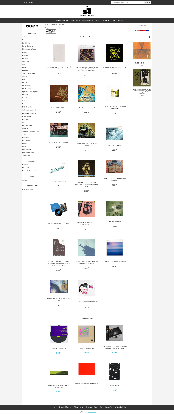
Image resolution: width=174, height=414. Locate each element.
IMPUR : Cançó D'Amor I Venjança (58, 142)
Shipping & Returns (62, 20)
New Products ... (27, 149)
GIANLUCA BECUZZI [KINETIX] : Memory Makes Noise (114, 107)
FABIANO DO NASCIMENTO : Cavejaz (58, 223)
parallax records (92, 411)
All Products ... (26, 156)
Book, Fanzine (26, 140)
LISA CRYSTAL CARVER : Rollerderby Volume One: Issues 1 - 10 (86, 223)
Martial (24, 52)
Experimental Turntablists (57, 24)
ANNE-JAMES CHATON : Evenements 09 (86, 383)
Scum (24, 64)
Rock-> (24, 82)
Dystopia (25, 55)
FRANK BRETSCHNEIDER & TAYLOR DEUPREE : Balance (58, 386)
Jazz (23, 122)
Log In (31, 2)
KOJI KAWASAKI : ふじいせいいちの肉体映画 (59, 68)
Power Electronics (28, 46)
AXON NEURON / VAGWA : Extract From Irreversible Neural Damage (86, 262)
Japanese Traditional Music (30, 131)
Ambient (24, 76)
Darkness (25, 58)
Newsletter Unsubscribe (29, 171)
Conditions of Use (87, 20)
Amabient (25, 180)
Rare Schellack (27, 125)
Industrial (25, 40)
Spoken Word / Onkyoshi (30, 92)
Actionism (25, 37)
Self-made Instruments (29, 110)
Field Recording (27, 107)
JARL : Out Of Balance (114, 221)
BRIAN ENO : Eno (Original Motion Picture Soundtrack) (86, 302)
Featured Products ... (28, 153)
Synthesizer (26, 61)
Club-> (24, 67)
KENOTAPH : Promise (115, 145)
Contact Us (105, 20)
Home (25, 2)
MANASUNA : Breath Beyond (87, 108)
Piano (24, 79)
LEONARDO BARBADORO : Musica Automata (87, 144)
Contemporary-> (27, 85)
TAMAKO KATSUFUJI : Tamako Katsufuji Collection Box (114, 179)
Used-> (24, 143)
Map (97, 20)
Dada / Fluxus (26, 88)
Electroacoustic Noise (29, 49)
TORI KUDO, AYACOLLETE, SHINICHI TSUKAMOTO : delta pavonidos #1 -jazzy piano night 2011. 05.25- (59, 263)
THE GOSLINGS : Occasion (59, 107)
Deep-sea (25, 70)
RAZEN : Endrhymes (142, 53)
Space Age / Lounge (28, 73)
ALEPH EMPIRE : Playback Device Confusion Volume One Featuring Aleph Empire (114, 347)
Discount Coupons (28, 168)
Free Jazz (25, 119)
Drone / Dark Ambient (29, 113)
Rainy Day (25, 137)
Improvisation (26, 116)
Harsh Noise (26, 43)
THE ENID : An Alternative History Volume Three (114, 68)
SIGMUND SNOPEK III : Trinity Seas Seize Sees (59, 299)
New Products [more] (142, 37)
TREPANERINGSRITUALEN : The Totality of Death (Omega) (142, 81)
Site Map (25, 165)
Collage (24, 101)
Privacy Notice (75, 20)
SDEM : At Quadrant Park (87, 348)
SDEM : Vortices (114, 385)
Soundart (25, 95)
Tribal (24, 134)
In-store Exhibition (117, 20)
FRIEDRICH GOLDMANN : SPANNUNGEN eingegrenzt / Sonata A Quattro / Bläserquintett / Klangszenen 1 (86, 68)
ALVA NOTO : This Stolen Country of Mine (114, 261)
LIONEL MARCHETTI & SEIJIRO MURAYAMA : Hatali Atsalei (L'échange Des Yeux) (87, 184)
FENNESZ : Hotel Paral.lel (59, 181)
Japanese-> (26, 128)
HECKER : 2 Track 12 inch (59, 348)
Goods (24, 146)
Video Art (25, 98)
